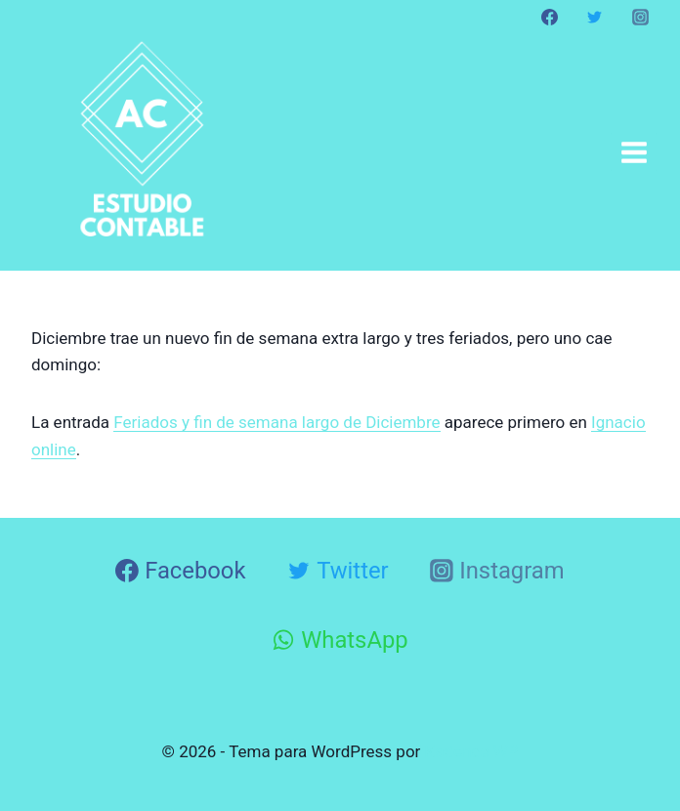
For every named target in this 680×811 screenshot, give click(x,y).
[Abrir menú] (634, 152)
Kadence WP (472, 751)
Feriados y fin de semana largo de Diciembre (276, 422)
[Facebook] (550, 16)
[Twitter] (595, 16)
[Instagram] (640, 16)
